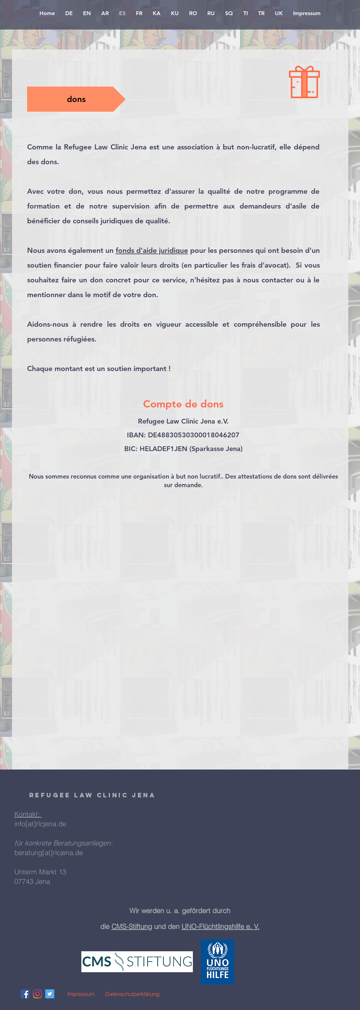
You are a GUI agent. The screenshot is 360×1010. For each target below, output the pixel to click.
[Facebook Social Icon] (25, 993)
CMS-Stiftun (130, 926)
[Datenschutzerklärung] (132, 994)
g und (158, 926)
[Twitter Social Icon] (49, 993)
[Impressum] (81, 994)
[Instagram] (37, 993)
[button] (76, 99)
